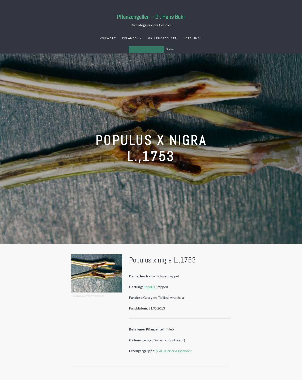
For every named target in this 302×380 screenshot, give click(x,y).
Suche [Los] (169, 49)
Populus (149, 287)
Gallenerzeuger (162, 38)
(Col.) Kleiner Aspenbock (174, 351)
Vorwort (108, 38)
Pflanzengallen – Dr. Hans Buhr (151, 17)
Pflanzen (130, 38)
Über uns (191, 38)
